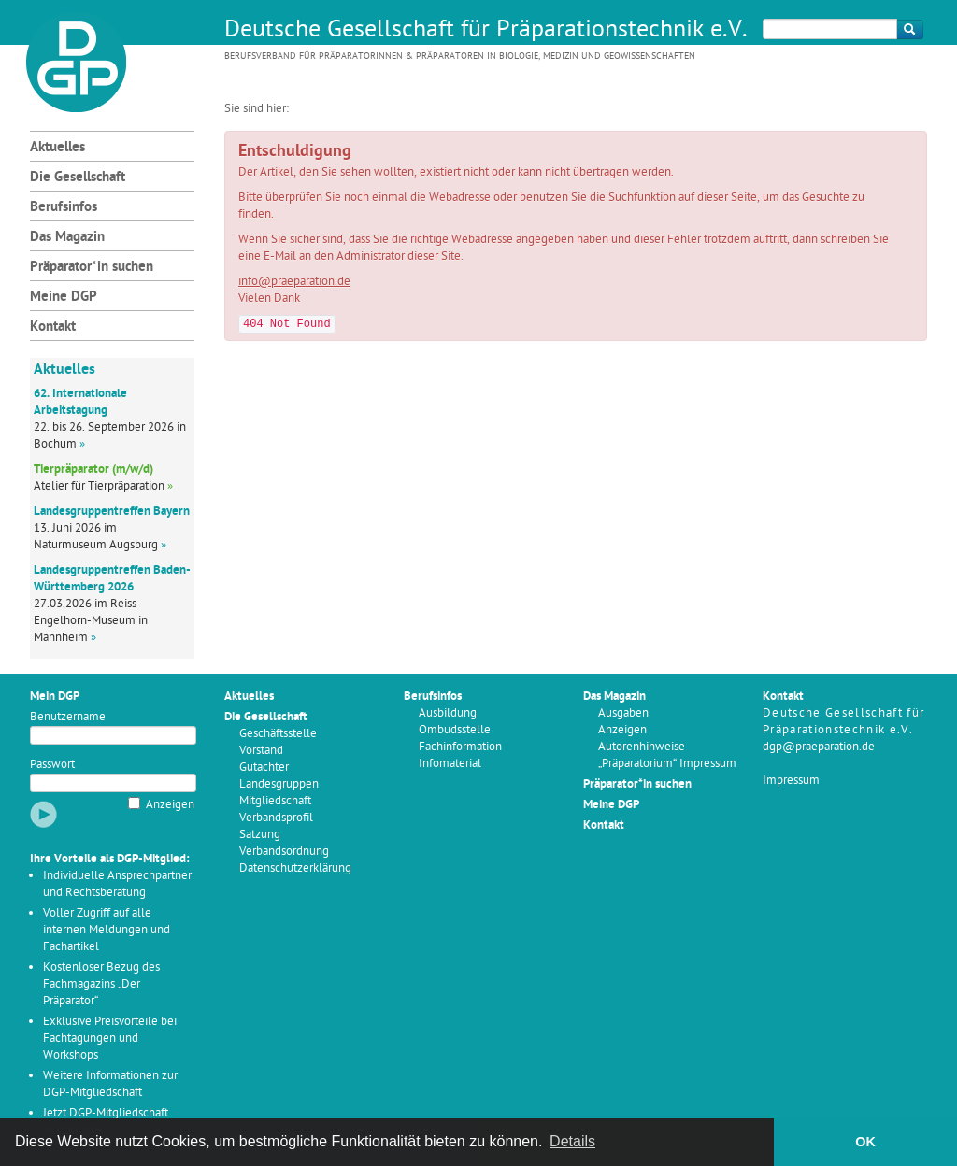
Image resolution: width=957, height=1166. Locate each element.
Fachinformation (460, 747)
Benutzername (68, 717)
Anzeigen (170, 805)
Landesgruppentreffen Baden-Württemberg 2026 (112, 578)
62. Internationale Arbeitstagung (80, 402)
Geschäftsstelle (278, 734)
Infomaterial (450, 764)
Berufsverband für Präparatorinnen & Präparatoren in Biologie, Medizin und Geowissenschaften (459, 56)
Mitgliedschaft (275, 801)
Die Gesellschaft (77, 178)
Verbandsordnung (284, 852)
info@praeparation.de (294, 282)
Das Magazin (67, 238)
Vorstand (261, 751)
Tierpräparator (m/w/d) (93, 469)
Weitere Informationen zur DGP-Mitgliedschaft (110, 1084)
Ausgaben (623, 713)
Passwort (52, 765)
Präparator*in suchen (91, 268)
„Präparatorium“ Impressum (667, 764)
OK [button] (865, 1141)
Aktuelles (57, 148)
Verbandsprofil (276, 818)
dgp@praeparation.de (819, 747)
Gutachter (264, 767)
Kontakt (53, 327)
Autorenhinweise (641, 747)
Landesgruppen (279, 784)
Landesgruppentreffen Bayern (112, 511)
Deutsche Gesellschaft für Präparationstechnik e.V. (486, 30)
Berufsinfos (63, 208)
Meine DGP (63, 297)
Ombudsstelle (455, 730)
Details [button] (572, 1141)
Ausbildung (448, 713)
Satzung (259, 835)
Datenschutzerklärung (295, 868)
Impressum (791, 781)
